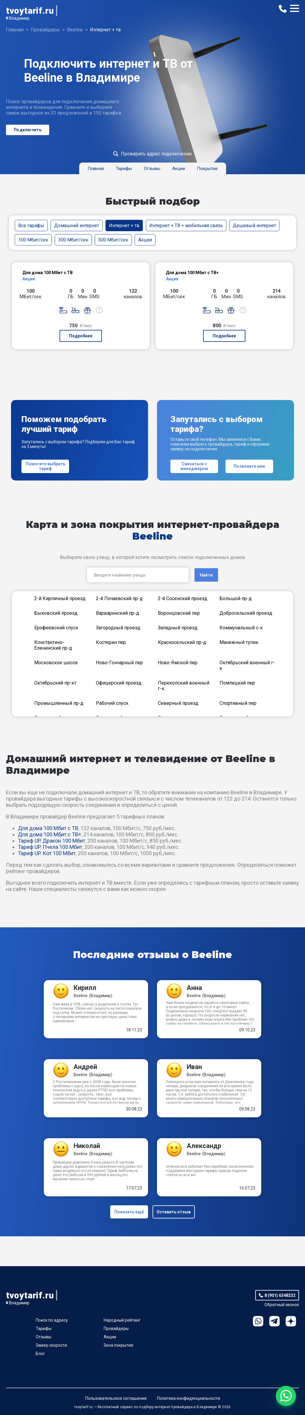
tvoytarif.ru (30, 10)
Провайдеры (116, 1328)
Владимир (19, 18)
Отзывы (43, 1336)
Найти (206, 575)
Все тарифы (31, 225)
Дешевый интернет (254, 225)
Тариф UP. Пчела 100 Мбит (50, 847)
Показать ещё (129, 1211)
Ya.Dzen (291, 1321)
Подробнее (80, 335)
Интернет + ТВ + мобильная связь (186, 225)
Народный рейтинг (122, 1320)
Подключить (27, 129)
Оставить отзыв (174, 1211)
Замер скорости (51, 1345)
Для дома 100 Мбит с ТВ (48, 828)
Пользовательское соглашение (116, 1398)
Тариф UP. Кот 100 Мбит (47, 853)
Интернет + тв (124, 225)
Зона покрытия (118, 1345)
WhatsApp (258, 1321)
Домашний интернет (76, 225)
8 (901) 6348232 (279, 1295)
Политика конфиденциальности (188, 1398)
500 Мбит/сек (113, 239)
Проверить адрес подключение (156, 154)
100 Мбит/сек (33, 239)
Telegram (274, 1321)
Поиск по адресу (52, 1320)
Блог (40, 1353)
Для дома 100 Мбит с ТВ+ (49, 834)
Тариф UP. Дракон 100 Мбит (51, 841)
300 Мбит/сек (73, 239)
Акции (145, 239)
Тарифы (44, 1328)
